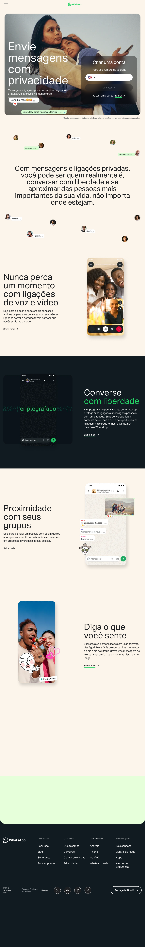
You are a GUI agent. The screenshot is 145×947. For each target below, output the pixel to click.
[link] (75, 5)
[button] (6, 4)
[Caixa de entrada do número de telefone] (113, 77)
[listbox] (126, 938)
